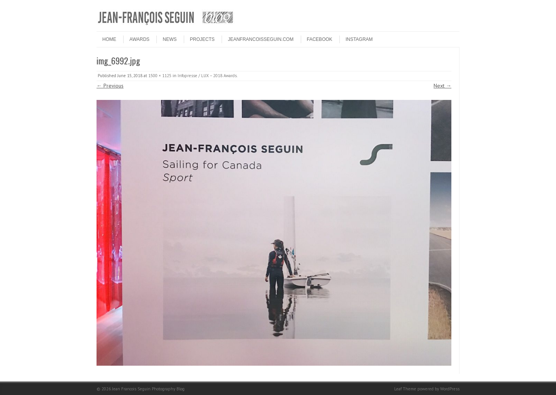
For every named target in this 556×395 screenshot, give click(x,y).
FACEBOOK (319, 39)
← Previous (110, 85)
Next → (442, 85)
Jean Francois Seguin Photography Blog (148, 389)
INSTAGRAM (359, 39)
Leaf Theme (405, 389)
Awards (139, 39)
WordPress (449, 389)
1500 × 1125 (159, 75)
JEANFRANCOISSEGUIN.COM (260, 39)
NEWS (169, 39)
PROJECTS (202, 39)
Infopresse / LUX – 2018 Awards (207, 75)
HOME (109, 39)
